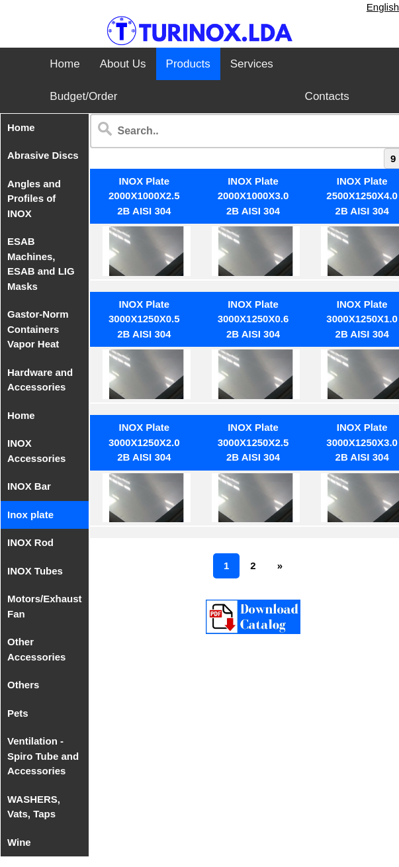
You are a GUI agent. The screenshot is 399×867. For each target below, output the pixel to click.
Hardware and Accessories (40, 380)
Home (64, 64)
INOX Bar (29, 486)
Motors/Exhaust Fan (44, 606)
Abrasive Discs (43, 155)
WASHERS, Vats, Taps (33, 807)
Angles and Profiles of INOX (34, 198)
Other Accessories (36, 649)
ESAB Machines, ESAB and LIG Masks (41, 264)
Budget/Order (83, 96)
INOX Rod (30, 542)
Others (23, 684)
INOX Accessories (36, 450)
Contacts (327, 96)
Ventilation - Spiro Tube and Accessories (43, 755)
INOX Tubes (35, 570)
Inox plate (30, 514)
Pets (17, 713)
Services (251, 64)
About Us (123, 64)
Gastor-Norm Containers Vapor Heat (38, 328)
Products (188, 64)
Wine (19, 842)
